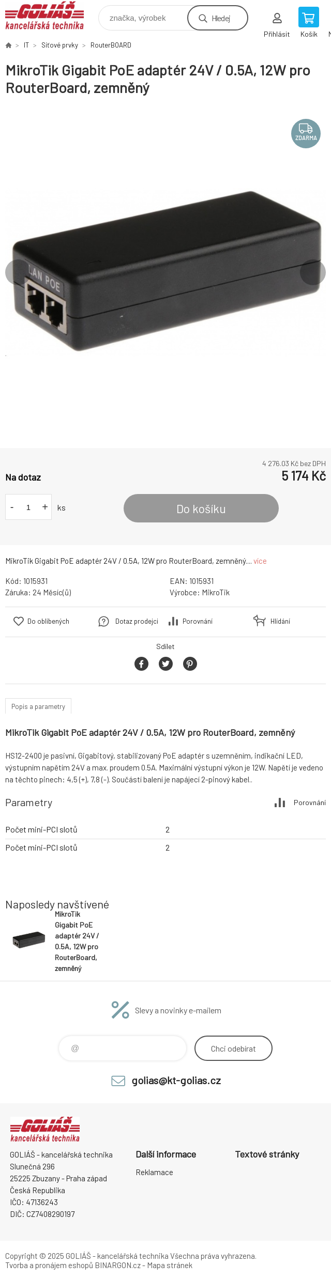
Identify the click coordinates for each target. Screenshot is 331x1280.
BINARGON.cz (118, 1265)
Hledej (221, 18)
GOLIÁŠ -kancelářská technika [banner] (51, 15)
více (260, 560)
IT (26, 45)
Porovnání (198, 621)
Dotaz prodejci (136, 621)
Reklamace (154, 1172)
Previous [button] (18, 272)
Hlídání (280, 621)
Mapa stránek (169, 1265)
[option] (165, 272)
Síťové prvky (59, 45)
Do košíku (201, 508)
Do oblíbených (48, 621)
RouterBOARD (111, 45)
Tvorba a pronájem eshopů (49, 1265)
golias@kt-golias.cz (176, 1080)
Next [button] (313, 272)
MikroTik (216, 592)
